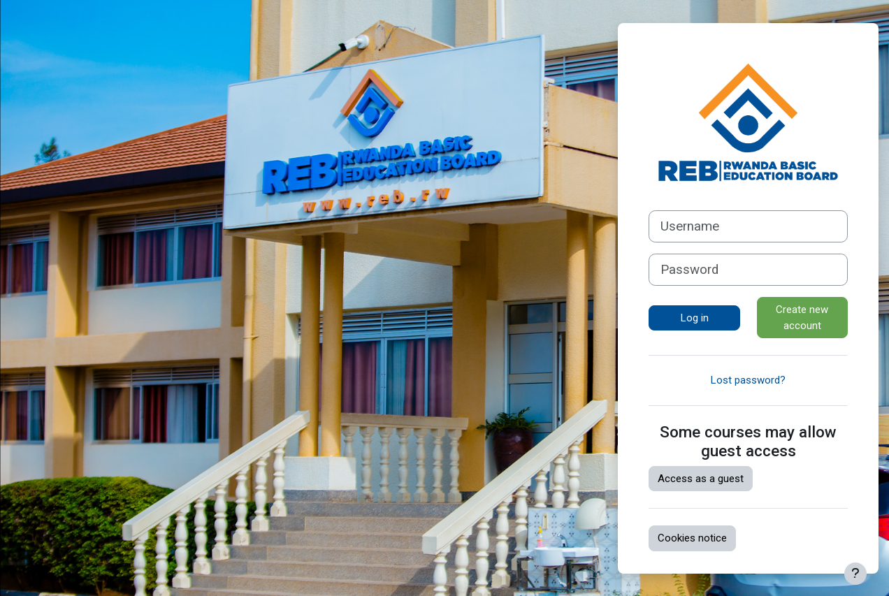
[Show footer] (855, 573)
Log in (695, 318)
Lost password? (748, 380)
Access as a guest (701, 478)
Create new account (802, 317)
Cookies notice (692, 538)
